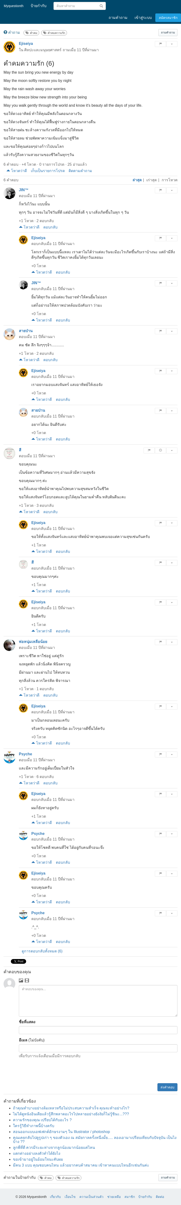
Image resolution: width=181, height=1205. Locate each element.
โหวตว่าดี (16, 171)
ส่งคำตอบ (167, 1087)
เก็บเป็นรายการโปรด (48, 171)
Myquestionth (13, 6)
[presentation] (141, 1071)
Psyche (25, 754)
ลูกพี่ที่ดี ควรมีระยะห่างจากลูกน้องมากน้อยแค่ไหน (54, 1148)
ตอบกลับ (50, 227)
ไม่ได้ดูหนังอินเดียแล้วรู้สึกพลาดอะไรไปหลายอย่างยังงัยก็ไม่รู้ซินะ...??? (71, 1114)
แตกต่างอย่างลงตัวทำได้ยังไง (36, 1153)
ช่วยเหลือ (114, 1197)
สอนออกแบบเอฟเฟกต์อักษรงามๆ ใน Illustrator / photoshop (61, 1132)
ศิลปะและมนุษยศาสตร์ (43, 50)
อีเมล (23, 1040)
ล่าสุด (137, 180)
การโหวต (169, 180)
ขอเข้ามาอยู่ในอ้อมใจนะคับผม (38, 1159)
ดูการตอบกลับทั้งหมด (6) (42, 951)
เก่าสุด (151, 180)
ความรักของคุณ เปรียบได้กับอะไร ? (42, 1120)
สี (20, 450)
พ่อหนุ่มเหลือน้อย (33, 642)
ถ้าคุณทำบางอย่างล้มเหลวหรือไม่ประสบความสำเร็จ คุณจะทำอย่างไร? (71, 1108)
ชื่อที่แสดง (27, 1022)
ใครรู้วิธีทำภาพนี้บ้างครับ (33, 1126)
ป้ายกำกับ (145, 1197)
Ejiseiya (26, 44)
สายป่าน (26, 331)
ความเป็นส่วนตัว (91, 1197)
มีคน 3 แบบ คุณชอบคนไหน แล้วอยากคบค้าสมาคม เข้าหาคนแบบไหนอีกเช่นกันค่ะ (81, 1165)
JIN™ (24, 190)
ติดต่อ (160, 1197)
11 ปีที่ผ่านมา (88, 50)
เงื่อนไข (70, 1197)
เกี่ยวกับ (55, 1197)
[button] (167, 32)
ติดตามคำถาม (80, 171)
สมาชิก (129, 1197)
